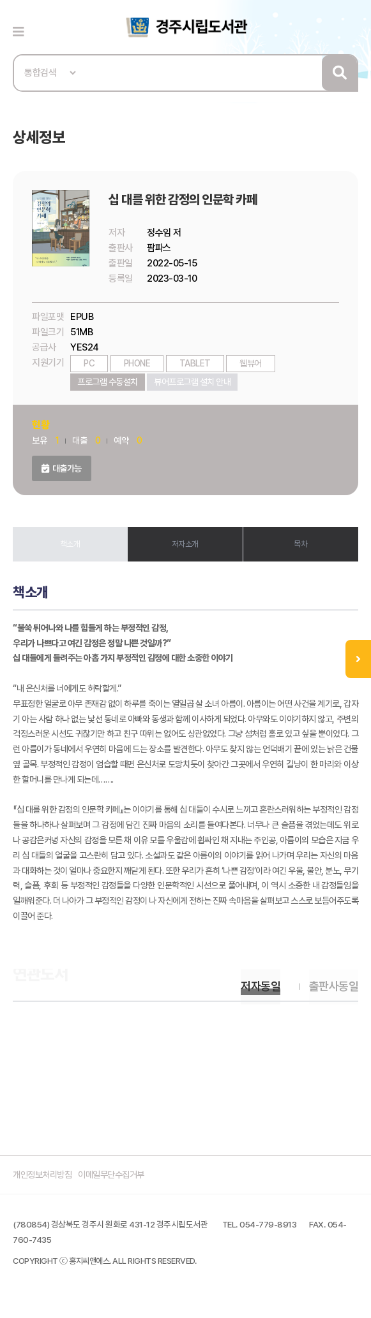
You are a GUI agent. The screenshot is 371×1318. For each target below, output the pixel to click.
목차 (300, 544)
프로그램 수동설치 (107, 382)
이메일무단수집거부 (119, 1179)
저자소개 (185, 544)
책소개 (70, 544)
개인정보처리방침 (45, 1179)
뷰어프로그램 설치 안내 (192, 382)
